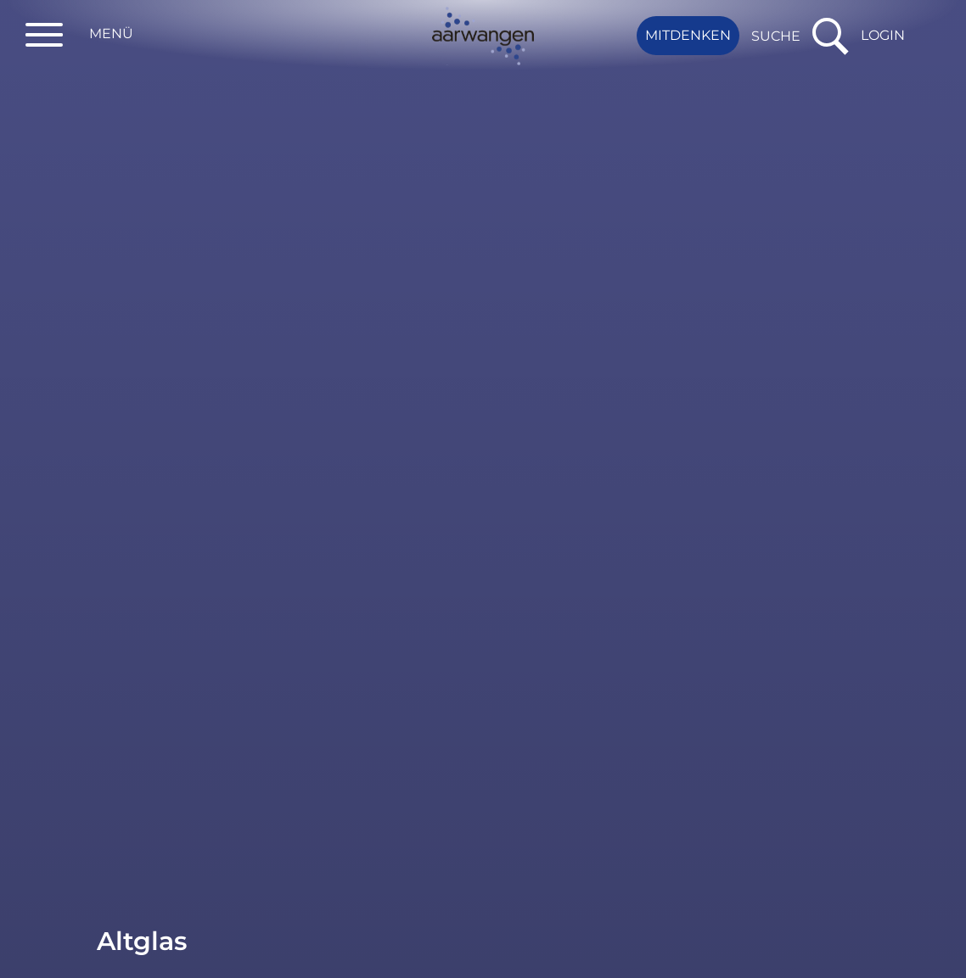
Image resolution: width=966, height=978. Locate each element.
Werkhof (375, 385)
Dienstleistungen (156, 89)
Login (883, 35)
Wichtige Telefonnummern (157, 199)
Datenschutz (519, 950)
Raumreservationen (166, 123)
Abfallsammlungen (162, 277)
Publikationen (145, 156)
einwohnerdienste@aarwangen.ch (702, 778)
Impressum (632, 950)
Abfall (117, 243)
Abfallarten (183, 308)
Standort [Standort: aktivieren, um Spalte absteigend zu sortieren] (377, 300)
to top (944, 669)
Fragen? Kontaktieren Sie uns (16, 771)
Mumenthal (386, 343)
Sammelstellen (148, 341)
